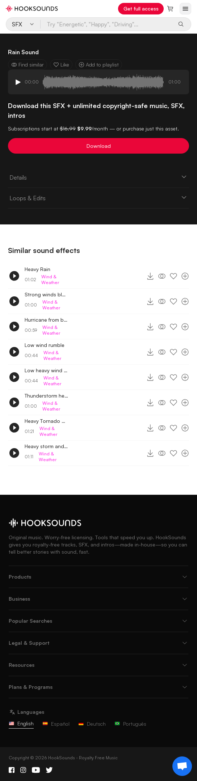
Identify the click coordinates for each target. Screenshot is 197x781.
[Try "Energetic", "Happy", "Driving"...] (107, 24)
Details (98, 177)
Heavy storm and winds (46, 446)
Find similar (27, 64)
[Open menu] (185, 8)
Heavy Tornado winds (46, 421)
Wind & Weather (50, 279)
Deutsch (92, 724)
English (21, 723)
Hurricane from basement (46, 320)
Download (99, 146)
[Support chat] (182, 766)
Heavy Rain (37, 269)
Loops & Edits (98, 198)
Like (61, 64)
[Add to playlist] (185, 276)
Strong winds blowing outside (46, 294)
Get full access (141, 8)
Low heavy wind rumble (46, 370)
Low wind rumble (44, 345)
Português (130, 724)
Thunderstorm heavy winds (46, 395)
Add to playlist (99, 64)
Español (56, 724)
